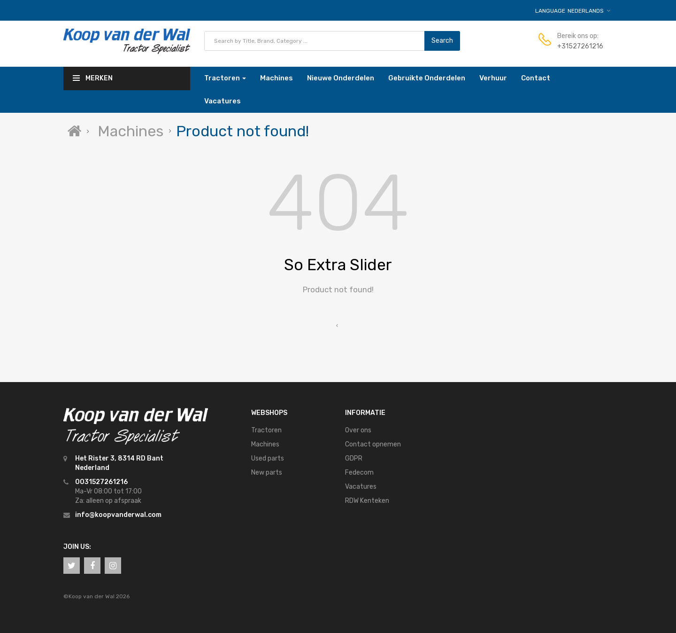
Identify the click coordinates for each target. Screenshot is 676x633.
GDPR (353, 458)
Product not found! (242, 131)
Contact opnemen (373, 444)
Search (442, 41)
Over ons (358, 430)
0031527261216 (101, 482)
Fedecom (359, 473)
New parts (266, 473)
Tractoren (266, 430)
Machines (130, 131)
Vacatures (360, 487)
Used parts (267, 458)
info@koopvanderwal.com (118, 515)
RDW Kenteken (367, 501)
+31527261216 (580, 46)
